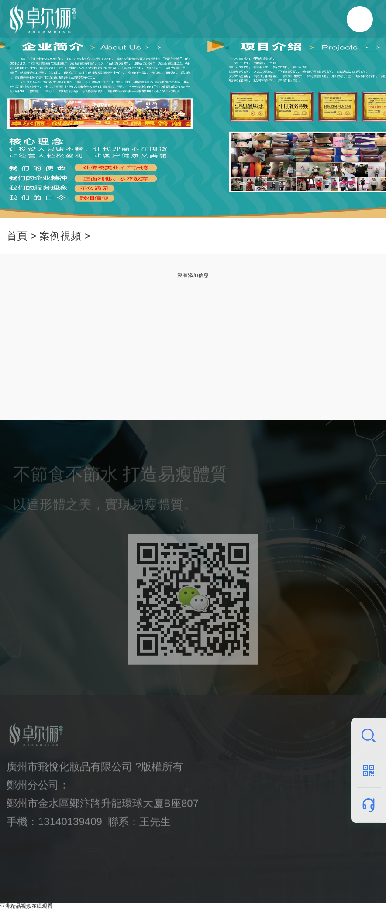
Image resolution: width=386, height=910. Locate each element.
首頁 (17, 236)
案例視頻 (60, 236)
